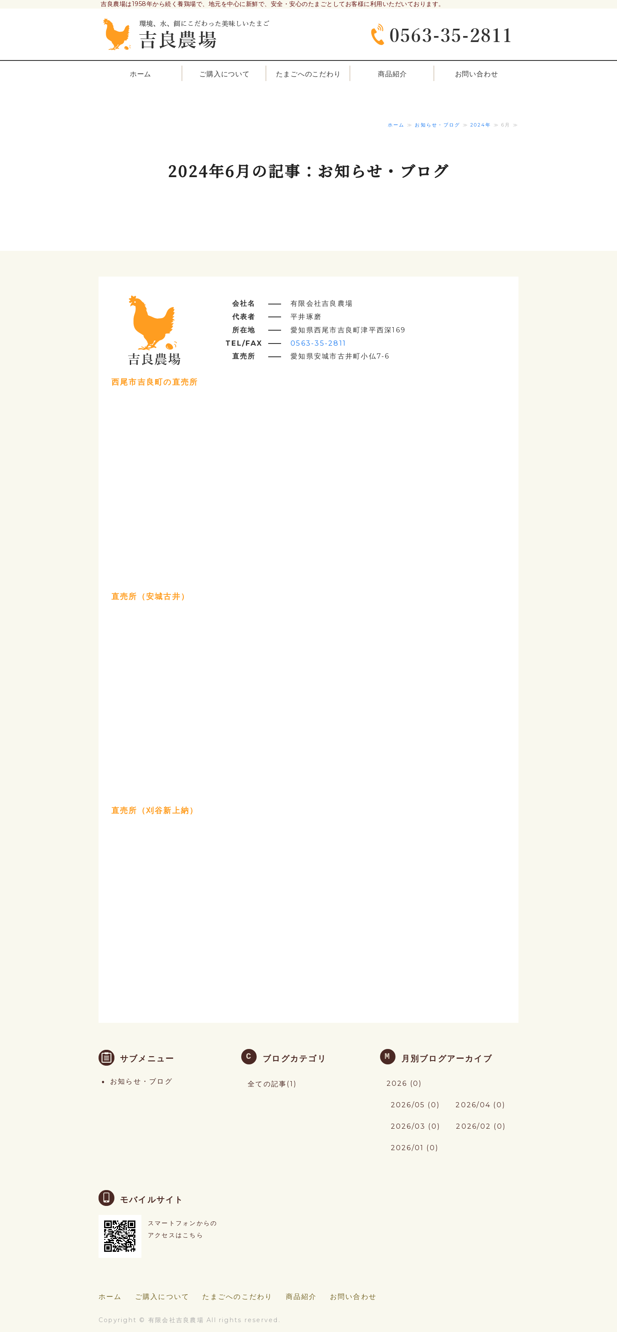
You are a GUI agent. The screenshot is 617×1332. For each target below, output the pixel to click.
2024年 (480, 125)
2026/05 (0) (415, 1105)
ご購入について (224, 74)
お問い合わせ (476, 74)
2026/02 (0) (481, 1126)
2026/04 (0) (480, 1105)
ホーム (140, 74)
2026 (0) (404, 1083)
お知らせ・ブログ (437, 125)
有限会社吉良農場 (176, 1320)
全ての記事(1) (272, 1084)
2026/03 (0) (416, 1126)
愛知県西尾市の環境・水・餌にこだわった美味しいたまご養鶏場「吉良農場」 (186, 30)
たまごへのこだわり (308, 74)
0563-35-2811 (318, 343)
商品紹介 (392, 74)
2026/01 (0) (415, 1148)
